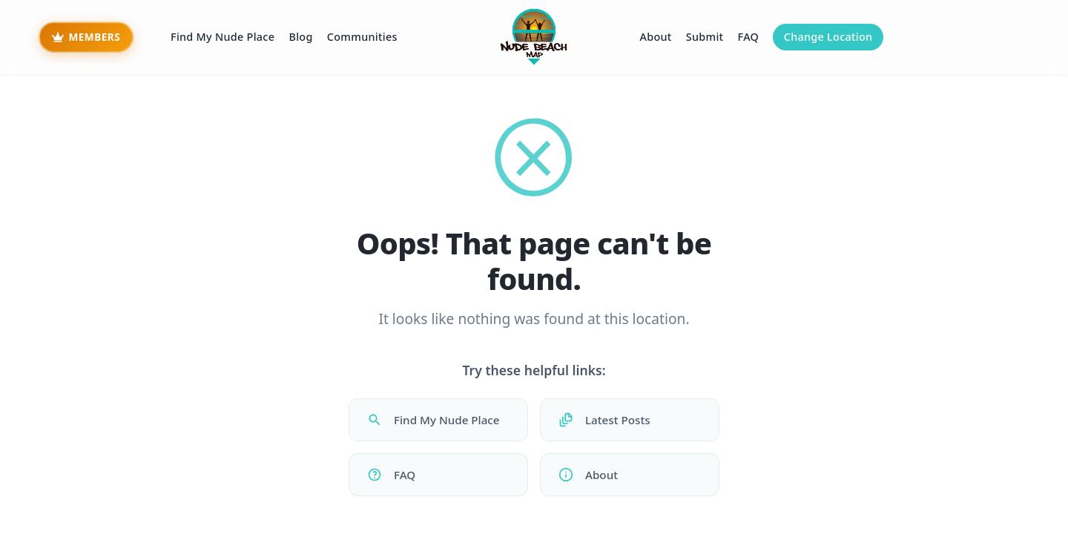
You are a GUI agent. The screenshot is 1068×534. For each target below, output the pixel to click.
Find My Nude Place (222, 37)
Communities (362, 37)
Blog (300, 37)
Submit (705, 37)
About (655, 37)
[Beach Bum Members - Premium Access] (86, 37)
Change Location (828, 37)
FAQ (748, 37)
